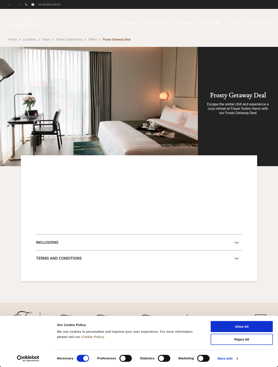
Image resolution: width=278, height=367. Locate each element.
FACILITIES (158, 23)
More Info (225, 358)
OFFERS (186, 23)
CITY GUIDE (258, 23)
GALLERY (212, 23)
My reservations (49, 4)
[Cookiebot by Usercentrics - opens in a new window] (28, 358)
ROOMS (129, 23)
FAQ (233, 23)
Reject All (241, 339)
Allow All (242, 326)
